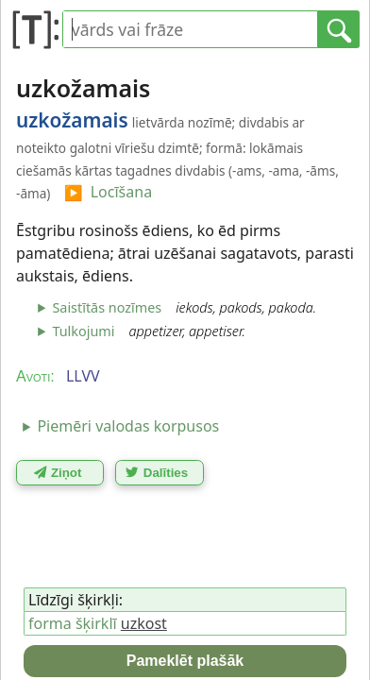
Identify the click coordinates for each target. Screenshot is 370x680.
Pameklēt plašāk (185, 661)
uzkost (144, 623)
